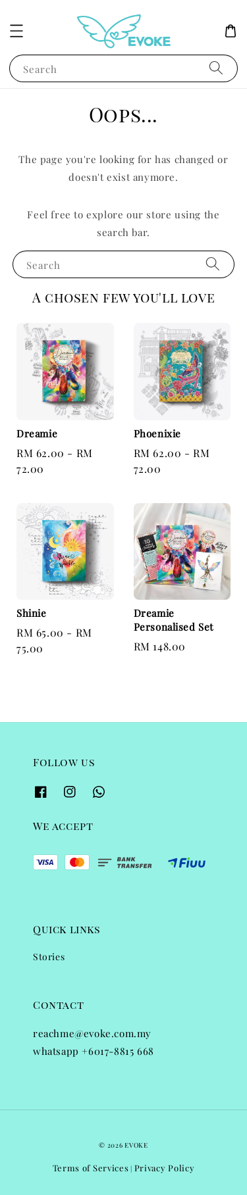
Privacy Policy (164, 1167)
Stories (49, 956)
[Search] (216, 68)
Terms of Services (91, 1167)
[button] (16, 30)
